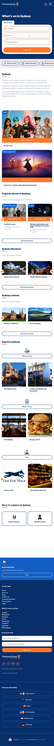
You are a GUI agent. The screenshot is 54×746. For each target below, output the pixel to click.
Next (52, 220)
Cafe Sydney (8, 439)
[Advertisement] (27, 544)
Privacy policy (6, 601)
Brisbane (5, 617)
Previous (2, 220)
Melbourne (6, 614)
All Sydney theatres (27, 287)
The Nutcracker (10, 224)
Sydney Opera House (11, 277)
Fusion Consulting (40, 739)
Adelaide (5, 625)
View (27, 575)
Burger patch (35, 439)
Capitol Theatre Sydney (38, 277)
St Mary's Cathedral (11, 323)
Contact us (5, 597)
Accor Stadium (35, 323)
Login (4, 603)
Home (4, 590)
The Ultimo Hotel (10, 389)
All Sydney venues (27, 333)
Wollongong (6, 628)
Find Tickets (27, 140)
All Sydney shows (27, 240)
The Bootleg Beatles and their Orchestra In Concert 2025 (39, 226)
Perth (4, 619)
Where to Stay (27, 356)
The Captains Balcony (38, 490)
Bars (27, 457)
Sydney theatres (29, 63)
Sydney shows (10, 63)
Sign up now (27, 650)
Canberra (5, 623)
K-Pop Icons (8, 145)
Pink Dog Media (23, 739)
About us (5, 592)
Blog (3, 595)
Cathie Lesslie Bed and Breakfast (38, 390)
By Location (8, 22)
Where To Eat (27, 406)
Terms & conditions (8, 599)
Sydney (4, 612)
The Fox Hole (8, 490)
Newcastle (5, 621)
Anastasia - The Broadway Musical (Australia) (20, 185)
